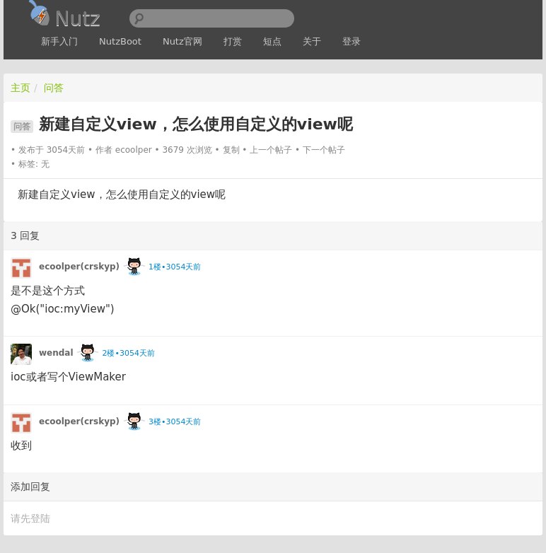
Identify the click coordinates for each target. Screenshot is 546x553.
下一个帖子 (324, 150)
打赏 (232, 41)
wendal (56, 353)
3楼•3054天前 (175, 421)
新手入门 (59, 41)
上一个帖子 (271, 150)
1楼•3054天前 (175, 267)
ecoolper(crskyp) (79, 267)
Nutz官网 (182, 41)
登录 (351, 41)
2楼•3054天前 (128, 353)
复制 (231, 150)
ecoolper (133, 150)
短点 (272, 41)
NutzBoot (120, 41)
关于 (312, 41)
